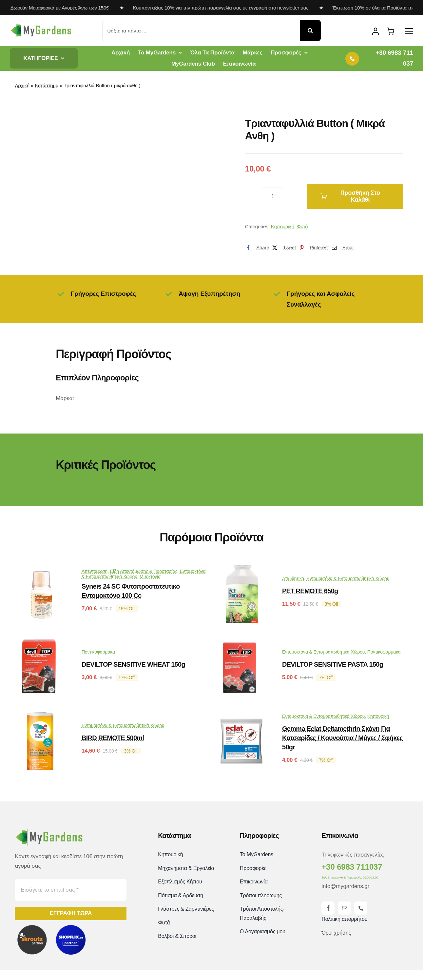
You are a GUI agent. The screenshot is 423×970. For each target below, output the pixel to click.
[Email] (342, 247)
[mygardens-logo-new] (41, 25)
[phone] (360, 908)
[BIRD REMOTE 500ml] (41, 717)
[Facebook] (255, 247)
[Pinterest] (312, 247)
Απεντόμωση (94, 571)
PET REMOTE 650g (310, 591)
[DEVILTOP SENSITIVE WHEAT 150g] (41, 643)
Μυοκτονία (150, 576)
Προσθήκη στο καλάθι (350, 196)
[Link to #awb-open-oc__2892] (409, 31)
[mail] (344, 908)
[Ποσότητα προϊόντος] (272, 196)
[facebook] (328, 908)
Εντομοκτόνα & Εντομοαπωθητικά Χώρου (348, 578)
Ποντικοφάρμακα (98, 652)
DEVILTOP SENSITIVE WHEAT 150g (133, 664)
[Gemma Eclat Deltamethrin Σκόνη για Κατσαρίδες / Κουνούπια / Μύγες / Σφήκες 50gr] (241, 717)
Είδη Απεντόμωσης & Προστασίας (144, 571)
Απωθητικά (293, 578)
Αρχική (22, 85)
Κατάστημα (46, 85)
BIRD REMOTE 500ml (113, 737)
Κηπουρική (282, 226)
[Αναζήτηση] (310, 30)
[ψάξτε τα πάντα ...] (201, 30)
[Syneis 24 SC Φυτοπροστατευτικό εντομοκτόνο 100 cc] (41, 570)
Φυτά (302, 226)
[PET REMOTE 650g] (241, 570)
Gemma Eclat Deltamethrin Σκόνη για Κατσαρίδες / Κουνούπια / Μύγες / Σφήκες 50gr (342, 738)
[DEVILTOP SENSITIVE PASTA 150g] (241, 643)
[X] (282, 247)
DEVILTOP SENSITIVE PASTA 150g (332, 664)
